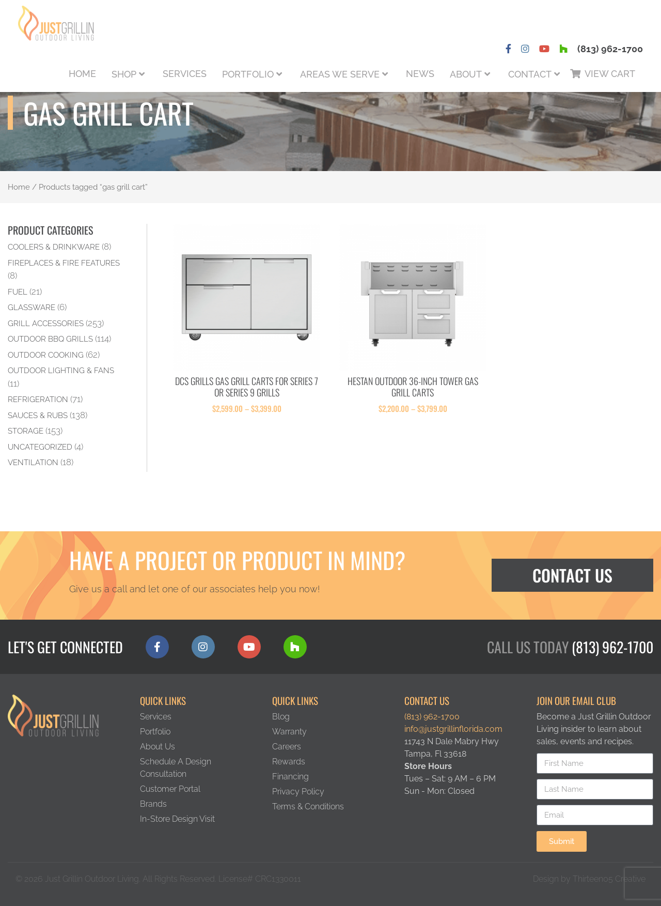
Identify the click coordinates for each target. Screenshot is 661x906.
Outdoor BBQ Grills (50, 338)
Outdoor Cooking (46, 354)
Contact (530, 74)
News (420, 73)
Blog (281, 716)
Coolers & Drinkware (54, 246)
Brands (153, 804)
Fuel (17, 291)
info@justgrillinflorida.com (453, 729)
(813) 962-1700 (610, 48)
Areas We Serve (340, 74)
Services (185, 73)
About (466, 74)
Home (82, 73)
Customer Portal (170, 789)
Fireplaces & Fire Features (64, 262)
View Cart (610, 73)
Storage (25, 430)
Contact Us (572, 575)
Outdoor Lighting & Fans (61, 370)
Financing (290, 776)
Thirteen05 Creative (609, 879)
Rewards (288, 761)
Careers (286, 746)
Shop (124, 74)
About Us (157, 746)
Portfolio (248, 74)
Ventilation (33, 462)
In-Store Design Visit (177, 819)
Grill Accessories (46, 323)
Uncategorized (40, 446)
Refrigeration (38, 399)
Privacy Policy (298, 791)
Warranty (289, 731)
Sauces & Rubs (38, 415)
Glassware (31, 307)
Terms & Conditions (308, 806)
